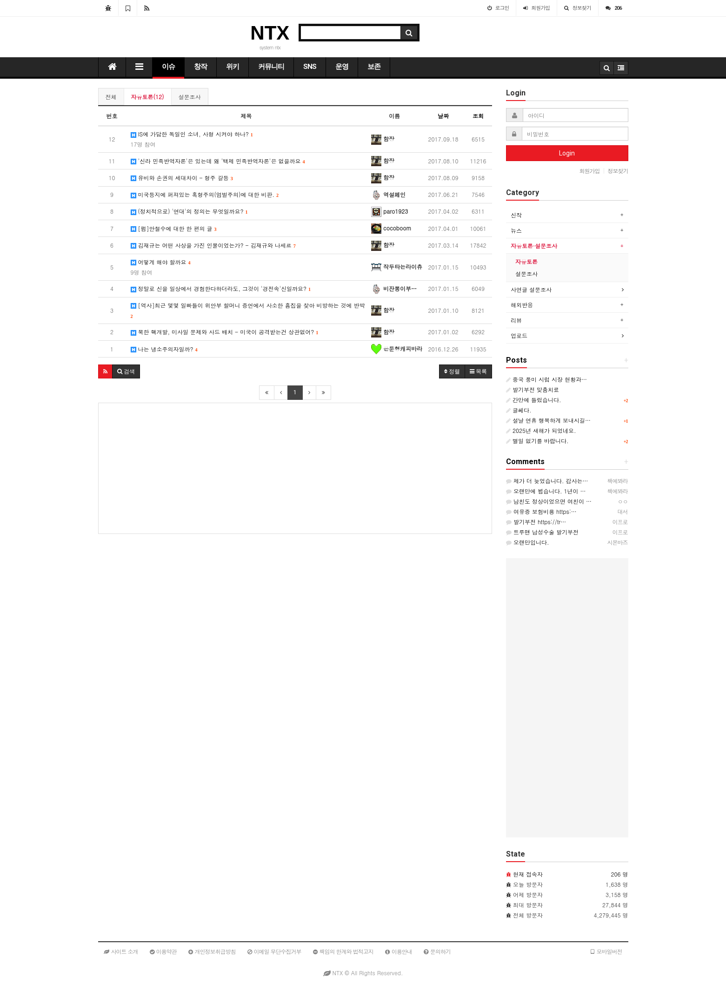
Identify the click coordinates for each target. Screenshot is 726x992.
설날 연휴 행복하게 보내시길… (548, 420)
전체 (111, 97)
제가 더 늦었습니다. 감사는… (547, 481)
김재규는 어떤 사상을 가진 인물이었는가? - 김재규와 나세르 (213, 245)
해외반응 (522, 305)
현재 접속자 (528, 874)
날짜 (443, 116)
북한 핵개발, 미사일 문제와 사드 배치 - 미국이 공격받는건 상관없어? (225, 332)
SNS (309, 66)
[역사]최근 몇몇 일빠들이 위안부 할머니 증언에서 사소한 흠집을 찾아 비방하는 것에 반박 (248, 310)
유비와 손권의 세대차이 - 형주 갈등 (182, 178)
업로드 (519, 335)
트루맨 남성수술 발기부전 (542, 532)
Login (567, 153)
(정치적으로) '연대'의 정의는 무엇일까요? (189, 211)
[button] (105, 371)
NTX (269, 33)
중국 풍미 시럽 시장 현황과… (546, 379)
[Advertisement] (295, 468)
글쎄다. (519, 410)
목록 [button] (478, 371)
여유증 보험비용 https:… (541, 511)
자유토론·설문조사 (534, 246)
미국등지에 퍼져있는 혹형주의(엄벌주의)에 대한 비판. (205, 194)
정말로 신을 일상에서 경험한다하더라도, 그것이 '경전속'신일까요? (221, 288)
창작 (200, 66)
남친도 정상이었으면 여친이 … (549, 501)
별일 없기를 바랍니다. (537, 441)
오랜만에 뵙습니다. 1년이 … (546, 491)
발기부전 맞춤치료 (532, 389)
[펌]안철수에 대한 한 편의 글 (174, 228)
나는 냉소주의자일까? (164, 349)
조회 (478, 116)
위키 (232, 66)
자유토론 (526, 261)
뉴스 (516, 230)
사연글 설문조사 (531, 289)
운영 (341, 66)
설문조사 (190, 97)
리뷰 (516, 320)
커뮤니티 (271, 66)
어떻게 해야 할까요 (161, 267)
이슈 (168, 66)
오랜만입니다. (527, 542)
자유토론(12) (147, 97)
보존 (373, 66)
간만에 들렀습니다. (533, 400)
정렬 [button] (452, 371)
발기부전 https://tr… (536, 522)
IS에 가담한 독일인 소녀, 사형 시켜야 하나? (192, 139)
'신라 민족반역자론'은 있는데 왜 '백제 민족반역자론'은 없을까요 (218, 161)
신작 (516, 215)
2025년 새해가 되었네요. (541, 430)
